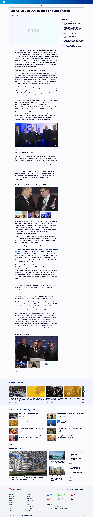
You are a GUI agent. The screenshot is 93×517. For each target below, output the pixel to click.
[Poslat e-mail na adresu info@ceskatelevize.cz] (61, 507)
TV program (11, 493)
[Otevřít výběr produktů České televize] (90, 2)
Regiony (34, 5)
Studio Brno (29, 497)
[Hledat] (85, 2)
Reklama (28, 495)
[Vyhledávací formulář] (79, 2)
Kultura (54, 5)
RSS (83, 514)
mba (10, 14)
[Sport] (75, 6)
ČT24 (22, 372)
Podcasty (60, 5)
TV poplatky (11, 497)
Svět (30, 5)
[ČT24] (3, 2)
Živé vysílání (11, 495)
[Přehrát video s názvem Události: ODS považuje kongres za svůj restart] (36, 134)
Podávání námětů (30, 505)
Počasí (45, 5)
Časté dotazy (29, 507)
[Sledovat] (80, 6)
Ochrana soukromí (24, 514)
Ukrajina (20, 5)
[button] (36, 135)
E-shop (10, 505)
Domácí (25, 5)
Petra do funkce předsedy (45, 248)
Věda (50, 5)
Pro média (29, 493)
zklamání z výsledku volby (28, 307)
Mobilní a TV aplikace (13, 507)
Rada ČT (28, 501)
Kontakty (29, 509)
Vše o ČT (10, 509)
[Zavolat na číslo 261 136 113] (50, 507)
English (18, 514)
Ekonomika (40, 5)
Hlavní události (13, 5)
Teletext (10, 499)
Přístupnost (31, 514)
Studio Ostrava (30, 499)
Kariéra (28, 503)
